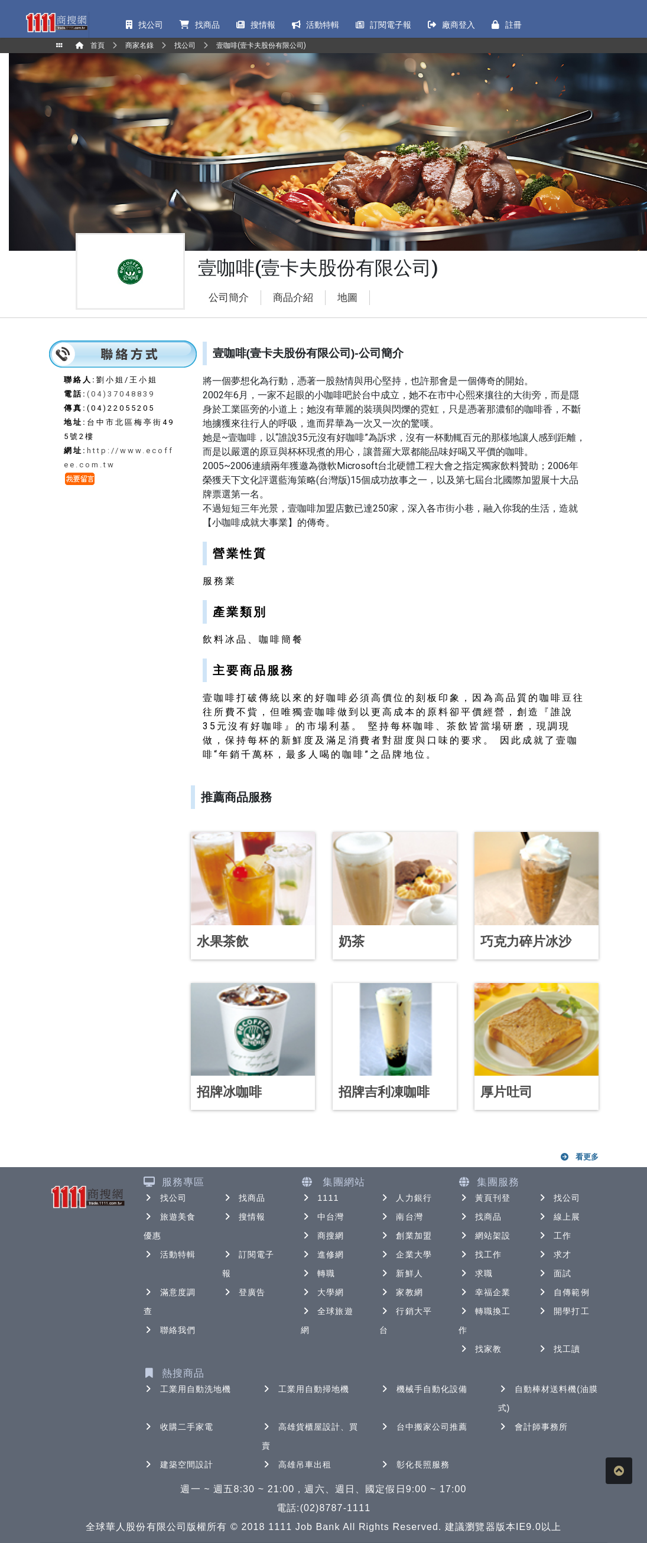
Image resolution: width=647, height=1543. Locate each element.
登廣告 (243, 1292)
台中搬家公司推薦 (424, 1426)
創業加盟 (405, 1235)
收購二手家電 (179, 1426)
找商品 (243, 1198)
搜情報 (243, 1216)
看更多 (579, 1156)
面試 (554, 1273)
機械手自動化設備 (424, 1389)
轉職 (318, 1273)
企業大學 (405, 1254)
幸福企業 (485, 1292)
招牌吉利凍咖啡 (384, 1092)
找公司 (165, 1198)
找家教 (480, 1349)
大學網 (322, 1292)
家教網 (400, 1292)
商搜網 (322, 1235)
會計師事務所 (533, 1426)
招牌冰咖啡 (229, 1092)
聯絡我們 (170, 1330)
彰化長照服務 (415, 1464)
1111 (320, 1198)
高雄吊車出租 (297, 1464)
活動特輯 (170, 1254)
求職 (476, 1273)
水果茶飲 (223, 941)
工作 (554, 1235)
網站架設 (485, 1235)
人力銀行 (405, 1198)
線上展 (558, 1216)
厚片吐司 (506, 1092)
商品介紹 (293, 297)
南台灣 (400, 1216)
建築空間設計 (179, 1464)
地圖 (347, 297)
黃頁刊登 (485, 1198)
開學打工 (563, 1311)
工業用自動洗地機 (188, 1389)
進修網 (322, 1254)
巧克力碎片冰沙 (525, 941)
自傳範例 (563, 1292)
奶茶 (352, 941)
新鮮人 (400, 1273)
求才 (554, 1254)
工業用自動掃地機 (306, 1389)
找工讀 (558, 1349)
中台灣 (322, 1216)
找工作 (480, 1254)
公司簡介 (229, 297)
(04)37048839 (121, 393)
